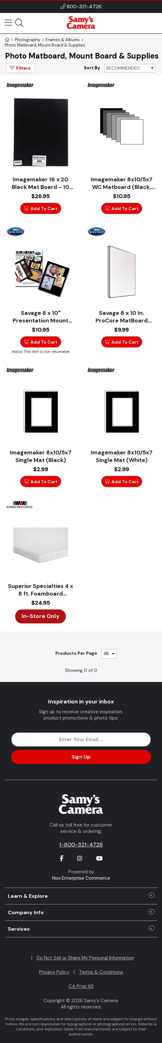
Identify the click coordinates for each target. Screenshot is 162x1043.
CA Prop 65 (81, 986)
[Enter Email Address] (81, 739)
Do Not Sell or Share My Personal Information (85, 958)
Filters (19, 68)
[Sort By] (130, 68)
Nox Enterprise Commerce (81, 878)
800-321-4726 (84, 6)
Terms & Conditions (101, 972)
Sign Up (81, 756)
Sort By (92, 68)
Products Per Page (76, 653)
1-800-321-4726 (81, 844)
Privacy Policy (54, 972)
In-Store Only (40, 616)
